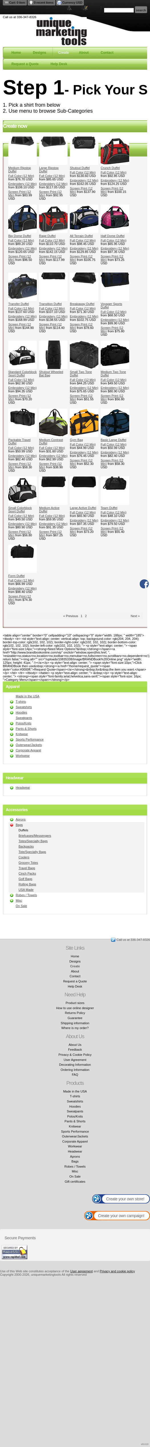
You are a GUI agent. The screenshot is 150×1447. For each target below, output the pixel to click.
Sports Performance (30, 739)
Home (16, 53)
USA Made (26, 889)
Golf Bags (25, 879)
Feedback (75, 1049)
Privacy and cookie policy (117, 1271)
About (84, 53)
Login (76, 8)
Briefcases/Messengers (35, 835)
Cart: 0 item (17, 2)
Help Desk (58, 64)
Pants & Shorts (26, 728)
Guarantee (75, 1018)
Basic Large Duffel (113, 440)
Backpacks (26, 846)
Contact (107, 53)
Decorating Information (75, 1064)
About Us (74, 1044)
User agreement (81, 1271)
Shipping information (75, 1023)
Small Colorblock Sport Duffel (20, 509)
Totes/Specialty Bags (33, 841)
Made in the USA (27, 696)
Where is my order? (75, 1028)
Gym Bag (76, 440)
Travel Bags (27, 868)
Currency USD (72, 2)
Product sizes (75, 1003)
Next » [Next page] (135, 616)
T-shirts (21, 701)
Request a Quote (24, 64)
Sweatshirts (24, 707)
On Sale (21, 906)
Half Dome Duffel (113, 236)
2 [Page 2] (86, 616)
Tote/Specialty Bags (32, 852)
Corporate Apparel (28, 750)
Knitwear (22, 734)
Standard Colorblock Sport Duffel (22, 373)
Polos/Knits (23, 723)
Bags (19, 824)
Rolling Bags (27, 884)
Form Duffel (16, 576)
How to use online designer (75, 1008)
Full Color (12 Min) (21, 176)
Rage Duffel (47, 236)
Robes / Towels (26, 895)
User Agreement (75, 1059)
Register (94, 8)
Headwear (23, 787)
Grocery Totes (28, 862)
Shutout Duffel (80, 168)
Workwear (23, 755)
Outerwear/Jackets (29, 745)
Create (63, 53)
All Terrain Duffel (81, 236)
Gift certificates (75, 1181)
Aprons (21, 819)
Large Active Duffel (83, 508)
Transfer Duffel (18, 304)
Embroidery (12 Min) (22, 183)
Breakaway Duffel (82, 304)
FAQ (75, 1074)
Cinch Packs (27, 873)
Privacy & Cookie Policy (75, 1054)
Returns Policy (75, 1013)
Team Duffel (109, 508)
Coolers (24, 857)
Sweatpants (24, 718)
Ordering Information (75, 1069)
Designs (39, 53)
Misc (19, 900)
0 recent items (44, 2)
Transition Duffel (50, 304)
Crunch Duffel (110, 168)
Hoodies (21, 712)
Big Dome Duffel (19, 236)
